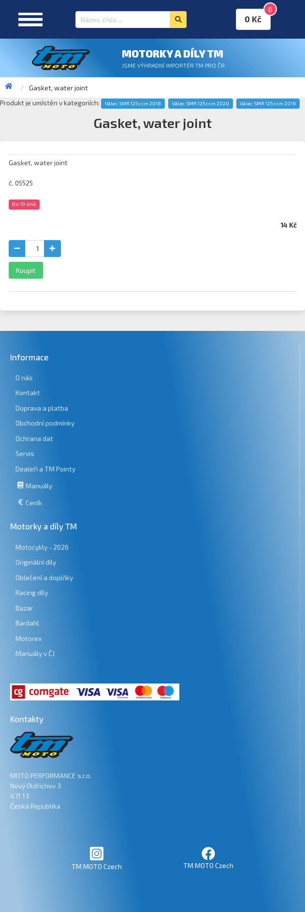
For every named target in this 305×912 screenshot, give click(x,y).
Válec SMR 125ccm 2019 (268, 103)
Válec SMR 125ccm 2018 (133, 103)
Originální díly (35, 562)
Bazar (24, 608)
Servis (24, 453)
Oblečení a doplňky (44, 577)
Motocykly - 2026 (42, 547)
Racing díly (31, 592)
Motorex (28, 638)
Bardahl (27, 623)
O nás (24, 377)
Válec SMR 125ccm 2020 (200, 103)
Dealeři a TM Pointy (45, 469)
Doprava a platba (41, 408)
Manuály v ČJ (35, 653)
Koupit (26, 270)
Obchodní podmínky (44, 423)
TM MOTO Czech (97, 858)
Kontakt (27, 392)
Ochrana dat (34, 438)
